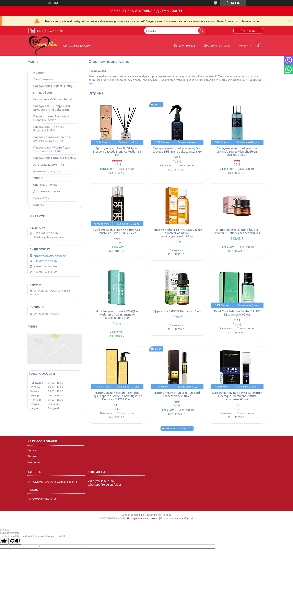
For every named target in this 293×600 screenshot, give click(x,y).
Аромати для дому (46, 171)
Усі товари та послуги (175, 428)
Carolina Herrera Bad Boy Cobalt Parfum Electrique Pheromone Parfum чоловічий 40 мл (237, 396)
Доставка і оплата (46, 191)
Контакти (245, 45)
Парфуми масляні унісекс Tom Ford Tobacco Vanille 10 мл (177, 394)
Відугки (39, 204)
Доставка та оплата (217, 45)
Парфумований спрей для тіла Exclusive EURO (52, 149)
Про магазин (42, 198)
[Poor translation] (14, 541)
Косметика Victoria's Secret (53, 99)
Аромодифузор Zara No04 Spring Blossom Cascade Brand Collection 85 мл (117, 151)
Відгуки (32, 456)
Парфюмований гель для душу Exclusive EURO (51, 138)
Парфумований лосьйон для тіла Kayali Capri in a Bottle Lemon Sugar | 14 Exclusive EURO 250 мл (117, 396)
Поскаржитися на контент (143, 518)
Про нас (32, 450)
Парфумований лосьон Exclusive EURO (49, 128)
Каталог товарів (185, 45)
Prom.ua (166, 514)
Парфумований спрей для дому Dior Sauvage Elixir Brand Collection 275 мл (177, 150)
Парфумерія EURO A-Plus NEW (55, 157)
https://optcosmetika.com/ (50, 255)
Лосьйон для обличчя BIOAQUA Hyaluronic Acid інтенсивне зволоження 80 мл (117, 314)
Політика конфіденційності (176, 518)
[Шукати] (201, 30)
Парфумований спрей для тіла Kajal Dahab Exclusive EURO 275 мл (117, 231)
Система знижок (45, 184)
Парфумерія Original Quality (52, 86)
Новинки (39, 72)
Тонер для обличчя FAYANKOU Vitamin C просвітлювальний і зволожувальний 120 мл (177, 233)
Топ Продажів (43, 79)
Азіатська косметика (48, 164)
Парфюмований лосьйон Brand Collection (51, 118)
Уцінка (38, 178)
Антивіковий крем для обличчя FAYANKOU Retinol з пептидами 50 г (236, 231)
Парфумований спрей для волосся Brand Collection (52, 107)
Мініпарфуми (42, 92)
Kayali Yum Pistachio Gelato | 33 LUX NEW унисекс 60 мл (237, 313)
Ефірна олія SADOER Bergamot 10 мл (177, 311)
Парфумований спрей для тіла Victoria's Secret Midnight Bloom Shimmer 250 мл (237, 151)
